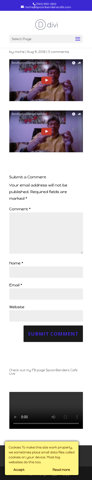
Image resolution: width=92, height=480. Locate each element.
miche (19, 52)
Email (15, 285)
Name (16, 263)
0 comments (58, 52)
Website (17, 307)
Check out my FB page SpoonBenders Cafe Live (43, 371)
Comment (20, 209)
